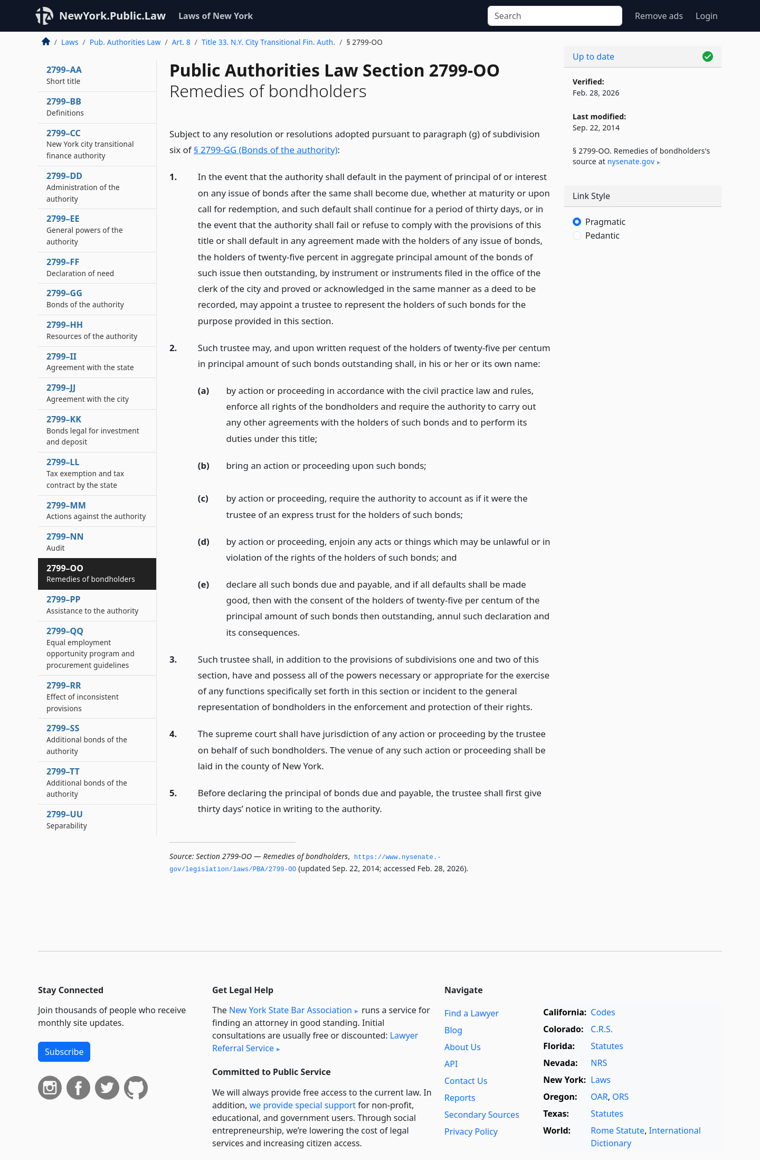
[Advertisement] (643, 425)
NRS (599, 1063)
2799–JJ (87, 393)
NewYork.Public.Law (112, 15)
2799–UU (66, 819)
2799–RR (82, 696)
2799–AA (64, 75)
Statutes (607, 1046)
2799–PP (92, 604)
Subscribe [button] (64, 1052)
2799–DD (83, 187)
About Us (462, 1047)
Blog (453, 1030)
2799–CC (90, 144)
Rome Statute (617, 1130)
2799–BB (65, 107)
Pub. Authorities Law (125, 42)
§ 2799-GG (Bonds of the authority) (266, 150)
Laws (70, 42)
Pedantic (602, 235)
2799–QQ (90, 647)
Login (707, 16)
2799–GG (85, 298)
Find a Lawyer (471, 1013)
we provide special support (303, 1105)
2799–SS (86, 739)
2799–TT (86, 782)
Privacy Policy (471, 1131)
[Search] (555, 16)
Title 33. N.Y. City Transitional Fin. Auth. (268, 42)
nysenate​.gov (630, 161)
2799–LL (85, 473)
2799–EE (84, 230)
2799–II (90, 362)
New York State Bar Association (290, 1010)
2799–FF (80, 267)
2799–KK (92, 430)
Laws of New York (215, 16)
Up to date (593, 56)
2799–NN (65, 542)
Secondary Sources (481, 1114)
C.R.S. (602, 1029)
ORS (620, 1096)
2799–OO (90, 573)
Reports (460, 1098)
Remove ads (659, 16)
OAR (599, 1096)
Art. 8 (181, 42)
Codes (603, 1012)
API (451, 1064)
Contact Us (465, 1081)
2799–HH (91, 330)
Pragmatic (605, 222)
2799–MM (96, 510)
